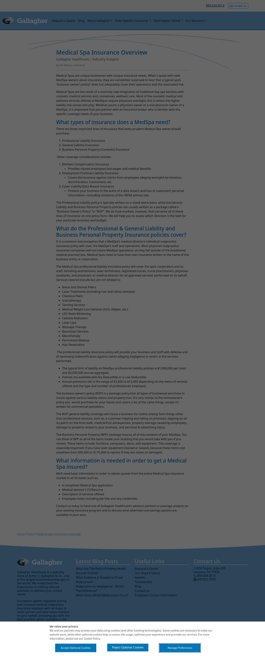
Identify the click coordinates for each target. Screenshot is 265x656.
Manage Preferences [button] (180, 648)
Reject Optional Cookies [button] (128, 647)
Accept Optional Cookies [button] (76, 648)
